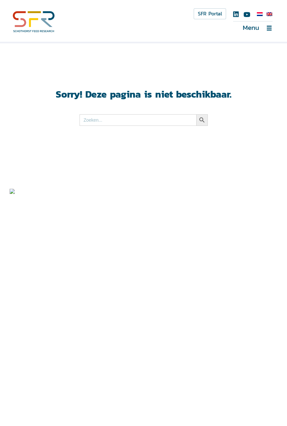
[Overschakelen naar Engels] (269, 14)
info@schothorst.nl (119, 295)
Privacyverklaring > (32, 412)
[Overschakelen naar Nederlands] (260, 14)
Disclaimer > (25, 403)
